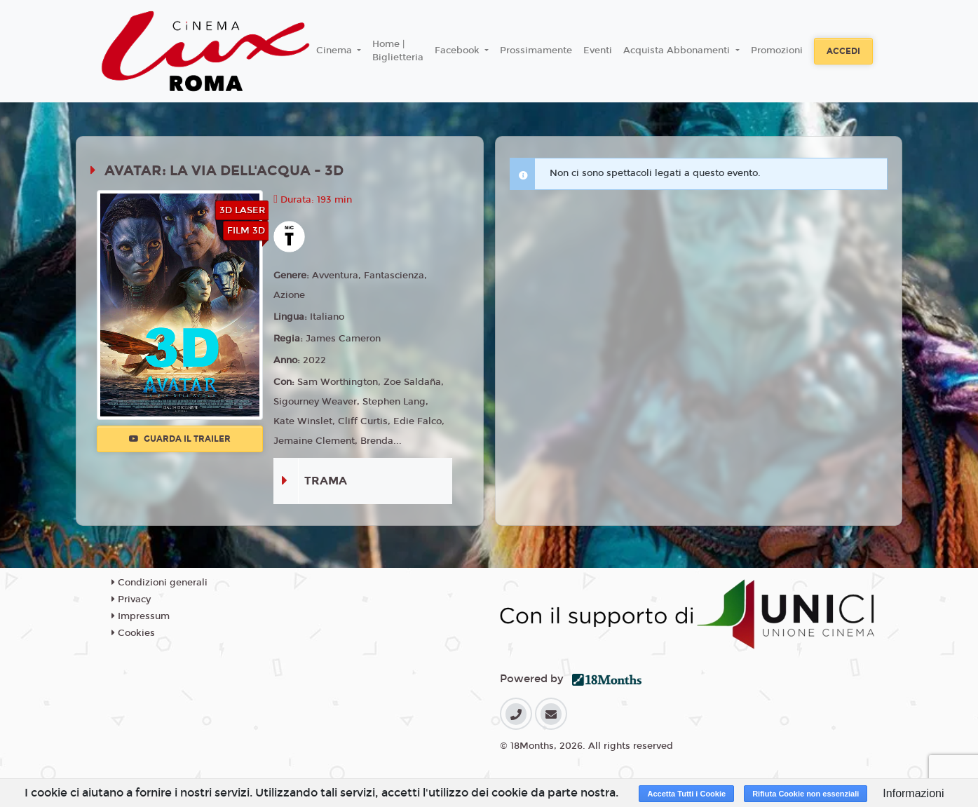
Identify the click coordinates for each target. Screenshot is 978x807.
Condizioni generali (159, 582)
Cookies (133, 633)
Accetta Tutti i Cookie (686, 793)
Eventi (597, 50)
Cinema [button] (335, 50)
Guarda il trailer (180, 439)
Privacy (131, 599)
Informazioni (913, 793)
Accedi (843, 51)
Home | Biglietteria (397, 51)
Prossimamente (536, 50)
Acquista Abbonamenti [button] (678, 50)
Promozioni (777, 50)
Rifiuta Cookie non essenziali (805, 793)
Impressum (140, 616)
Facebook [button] (458, 50)
